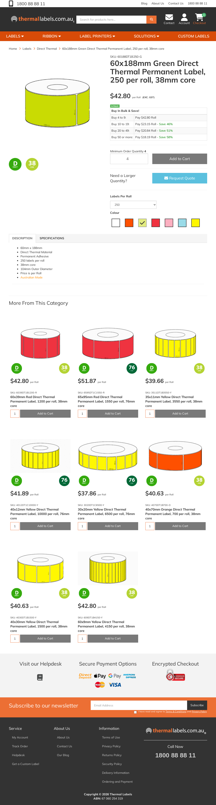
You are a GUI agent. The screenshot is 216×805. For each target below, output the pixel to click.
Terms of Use (111, 737)
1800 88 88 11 (30, 3)
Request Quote (179, 178)
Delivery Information (115, 773)
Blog (144, 3)
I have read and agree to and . (170, 712)
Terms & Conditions (176, 711)
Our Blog (63, 755)
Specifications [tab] (52, 238)
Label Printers (97, 36)
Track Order (20, 746)
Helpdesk (18, 755)
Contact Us (176, 3)
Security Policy (112, 764)
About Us (157, 3)
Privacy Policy (199, 711)
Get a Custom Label (25, 764)
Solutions (146, 36)
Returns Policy (112, 755)
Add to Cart (179, 158)
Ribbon (52, 36)
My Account (20, 737)
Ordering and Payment (117, 782)
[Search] (151, 20)
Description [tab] (22, 238)
